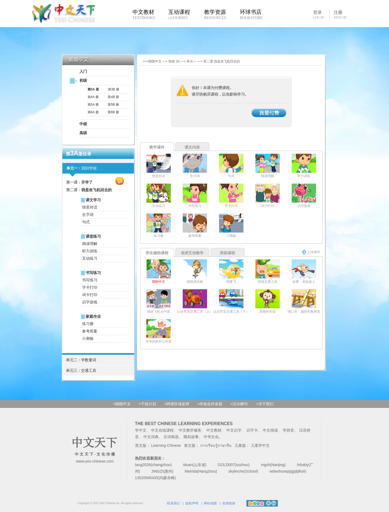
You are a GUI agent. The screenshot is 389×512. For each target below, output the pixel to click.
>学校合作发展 (209, 404)
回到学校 (89, 168)
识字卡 (252, 430)
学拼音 (288, 430)
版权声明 (191, 503)
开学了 (87, 182)
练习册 (88, 324)
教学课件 (157, 147)
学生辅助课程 (157, 253)
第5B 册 (113, 104)
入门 (83, 71)
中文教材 (213, 430)
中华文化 (211, 437)
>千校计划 (147, 404)
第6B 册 (113, 112)
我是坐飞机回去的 (96, 190)
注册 (340, 14)
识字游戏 (89, 302)
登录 (318, 14)
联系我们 (173, 503)
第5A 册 (93, 104)
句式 (86, 222)
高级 (83, 133)
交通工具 (88, 370)
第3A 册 (93, 89)
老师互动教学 (192, 253)
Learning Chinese (166, 445)
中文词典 (151, 437)
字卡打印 (89, 287)
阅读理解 (89, 243)
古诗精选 (171, 437)
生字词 (88, 214)
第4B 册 (113, 97)
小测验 (88, 338)
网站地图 (210, 503)
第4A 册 (93, 97)
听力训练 (89, 251)
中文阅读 (270, 430)
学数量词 (88, 360)
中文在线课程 (162, 430)
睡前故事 (191, 437)
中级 (83, 124)
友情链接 (228, 503)
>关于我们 (264, 404)
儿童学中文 (260, 445)
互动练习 (89, 258)
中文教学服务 (190, 430)
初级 (83, 80)
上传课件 (311, 252)
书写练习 (89, 280)
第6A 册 (93, 112)
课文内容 (192, 147)
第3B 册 (113, 89)
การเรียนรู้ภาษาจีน (216, 445)
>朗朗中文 (122, 404)
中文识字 (234, 430)
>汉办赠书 (239, 404)
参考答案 (89, 331)
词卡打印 (89, 295)
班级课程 (227, 253)
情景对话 (89, 207)
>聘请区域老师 (176, 404)
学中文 (140, 430)
